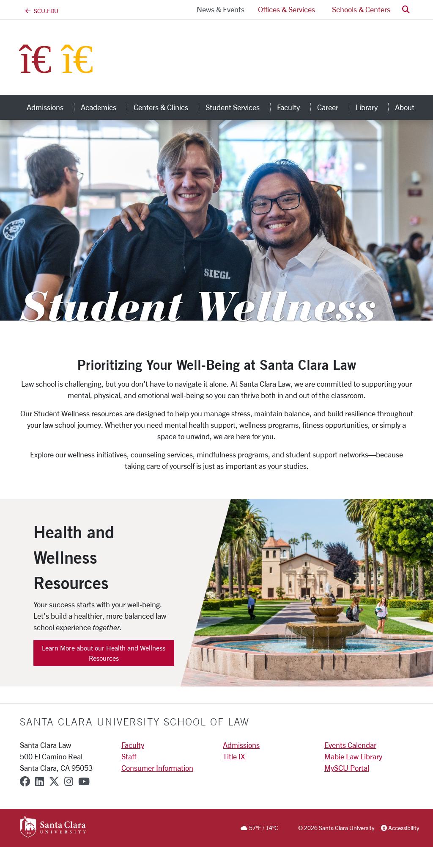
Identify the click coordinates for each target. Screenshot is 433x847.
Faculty (132, 745)
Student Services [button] (238, 107)
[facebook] (25, 781)
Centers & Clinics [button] (166, 107)
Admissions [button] (50, 107)
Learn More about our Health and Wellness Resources (103, 653)
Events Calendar (350, 745)
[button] (406, 9)
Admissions (241, 745)
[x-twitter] (54, 781)
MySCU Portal (346, 768)
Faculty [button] (293, 107)
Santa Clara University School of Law (134, 722)
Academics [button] (104, 107)
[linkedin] (39, 781)
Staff (128, 756)
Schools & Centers (361, 9)
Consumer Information (157, 768)
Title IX (234, 756)
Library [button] (372, 107)
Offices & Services (286, 9)
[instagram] (68, 781)
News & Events (220, 9)
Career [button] (333, 107)
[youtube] (84, 781)
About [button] (410, 107)
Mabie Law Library (353, 756)
